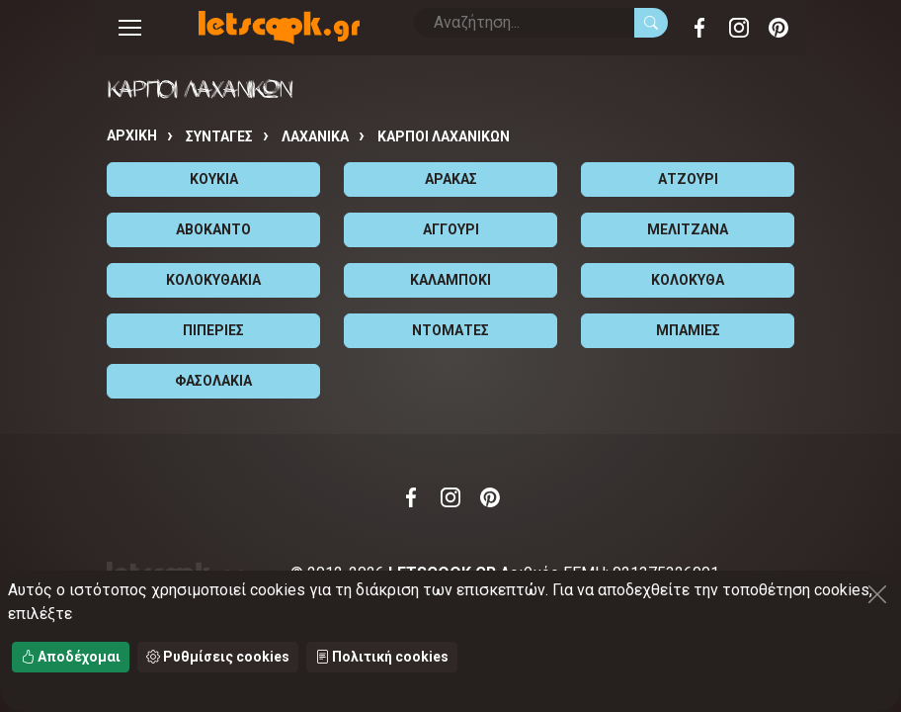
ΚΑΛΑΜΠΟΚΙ (450, 280)
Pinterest (778, 28)
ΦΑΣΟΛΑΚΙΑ (213, 381)
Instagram (739, 28)
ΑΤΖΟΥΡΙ (688, 179)
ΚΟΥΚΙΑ (214, 179)
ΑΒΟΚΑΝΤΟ (213, 229)
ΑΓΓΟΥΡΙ (451, 229)
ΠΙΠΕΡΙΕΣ (213, 330)
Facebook (699, 28)
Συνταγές (219, 136)
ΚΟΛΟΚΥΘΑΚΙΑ (213, 280)
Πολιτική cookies (382, 657)
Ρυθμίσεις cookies (217, 657)
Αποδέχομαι (71, 657)
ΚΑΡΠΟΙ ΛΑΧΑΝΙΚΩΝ (443, 136)
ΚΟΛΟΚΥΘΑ (687, 280)
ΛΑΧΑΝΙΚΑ (315, 136)
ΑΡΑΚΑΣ (451, 179)
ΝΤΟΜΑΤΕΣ (450, 330)
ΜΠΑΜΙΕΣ (688, 330)
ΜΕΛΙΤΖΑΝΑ (687, 229)
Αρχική (132, 135)
